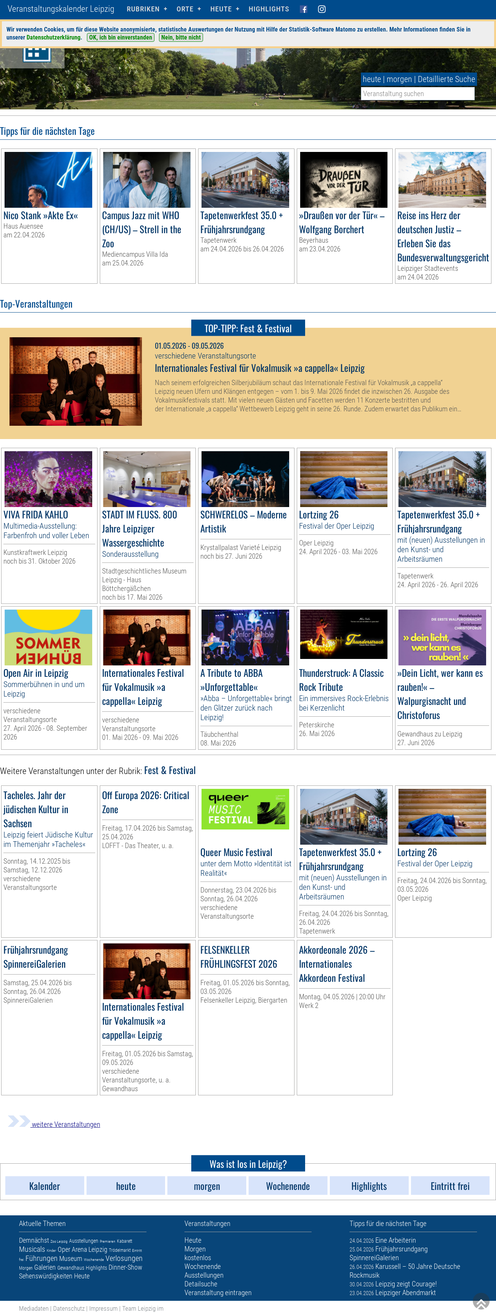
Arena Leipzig (89, 1249)
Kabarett (124, 1241)
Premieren (107, 1241)
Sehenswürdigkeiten (45, 1276)
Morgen (26, 1268)
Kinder (51, 1250)
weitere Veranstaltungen (54, 1124)
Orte (185, 9)
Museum (70, 1258)
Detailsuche (200, 1284)
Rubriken (143, 9)
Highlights (269, 9)
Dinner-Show (125, 1267)
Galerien (45, 1267)
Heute (82, 1276)
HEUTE (221, 9)
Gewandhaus (70, 1268)
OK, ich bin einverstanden (120, 37)
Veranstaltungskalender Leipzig (61, 9)
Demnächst (34, 1240)
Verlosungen (124, 1258)
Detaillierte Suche (446, 79)
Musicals (32, 1249)
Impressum (103, 1308)
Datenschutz (69, 1308)
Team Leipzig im (143, 1308)
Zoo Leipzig (59, 1241)
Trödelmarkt (120, 1250)
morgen (399, 79)
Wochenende (94, 1260)
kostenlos (197, 1257)
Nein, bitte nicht (181, 37)
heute (372, 79)
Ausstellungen (83, 1241)
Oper (64, 1249)
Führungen (41, 1258)
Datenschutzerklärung (53, 37)
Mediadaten (34, 1308)
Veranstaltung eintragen (218, 1292)
